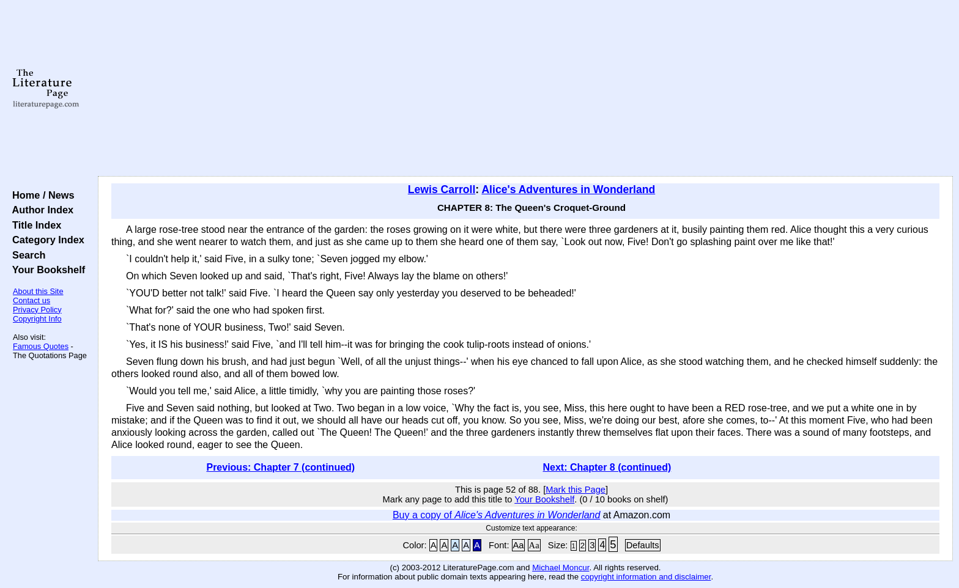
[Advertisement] (525, 88)
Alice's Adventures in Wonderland (568, 189)
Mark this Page (575, 489)
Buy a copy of (497, 515)
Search (26, 254)
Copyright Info (37, 318)
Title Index (34, 224)
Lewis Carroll (442, 189)
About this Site (38, 291)
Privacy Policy (37, 309)
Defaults (642, 545)
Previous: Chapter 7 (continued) (280, 467)
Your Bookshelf (46, 269)
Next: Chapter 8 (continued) (607, 467)
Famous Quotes (40, 346)
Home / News (41, 194)
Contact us (31, 300)
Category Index (45, 239)
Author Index (40, 209)
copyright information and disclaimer (646, 576)
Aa (518, 545)
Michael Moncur (560, 567)
